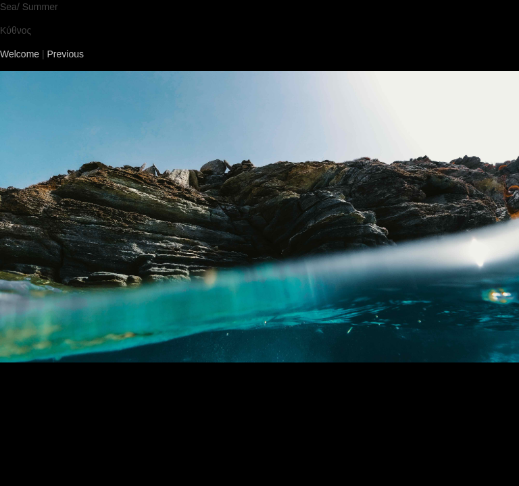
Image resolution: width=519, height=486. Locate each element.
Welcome (19, 54)
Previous (65, 54)
